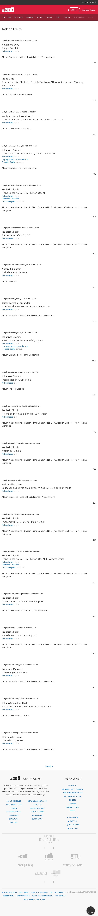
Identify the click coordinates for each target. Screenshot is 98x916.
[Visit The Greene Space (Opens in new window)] (72, 874)
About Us (72, 786)
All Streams (18, 17)
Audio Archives (37, 812)
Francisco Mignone (12, 668)
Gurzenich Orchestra (10, 198)
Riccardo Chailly (8, 162)
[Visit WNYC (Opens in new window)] (22, 856)
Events (14, 808)
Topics (58, 17)
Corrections (9, 896)
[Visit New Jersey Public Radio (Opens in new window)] (25, 873)
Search (90, 17)
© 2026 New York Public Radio (15, 892)
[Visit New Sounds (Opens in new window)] (72, 865)
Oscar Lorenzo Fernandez (16, 302)
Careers (72, 803)
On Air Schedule (13, 801)
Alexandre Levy (10, 44)
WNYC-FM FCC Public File (43, 896)
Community (14, 815)
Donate (74, 10)
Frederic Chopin (10, 189)
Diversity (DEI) (72, 807)
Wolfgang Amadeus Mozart (17, 116)
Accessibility (60, 892)
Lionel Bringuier (8, 201)
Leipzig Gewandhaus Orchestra (15, 159)
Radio (9, 17)
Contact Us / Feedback (72, 789)
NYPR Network (88, 2)
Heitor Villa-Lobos (12, 484)
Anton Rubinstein (11, 268)
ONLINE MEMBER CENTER (73, 793)
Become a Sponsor (72, 796)
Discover (67, 17)
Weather (14, 822)
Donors (72, 800)
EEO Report (61, 896)
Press (72, 811)
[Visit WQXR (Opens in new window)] (25, 865)
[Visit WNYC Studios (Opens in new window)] (75, 856)
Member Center (88, 10)
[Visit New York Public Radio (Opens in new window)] (49, 839)
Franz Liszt (8, 78)
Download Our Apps (37, 801)
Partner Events (14, 812)
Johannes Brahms (11, 150)
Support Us (79, 17)
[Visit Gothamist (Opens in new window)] (49, 856)
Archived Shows (37, 808)
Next (48, 766)
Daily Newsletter (14, 804)
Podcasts (37, 804)
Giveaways (14, 819)
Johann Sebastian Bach (15, 702)
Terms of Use (35, 892)
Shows (49, 17)
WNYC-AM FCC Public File (34, 899)
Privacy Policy (48, 892)
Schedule (29, 17)
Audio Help (37, 815)
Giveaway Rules (23, 896)
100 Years (40, 17)
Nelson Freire (7, 51)
